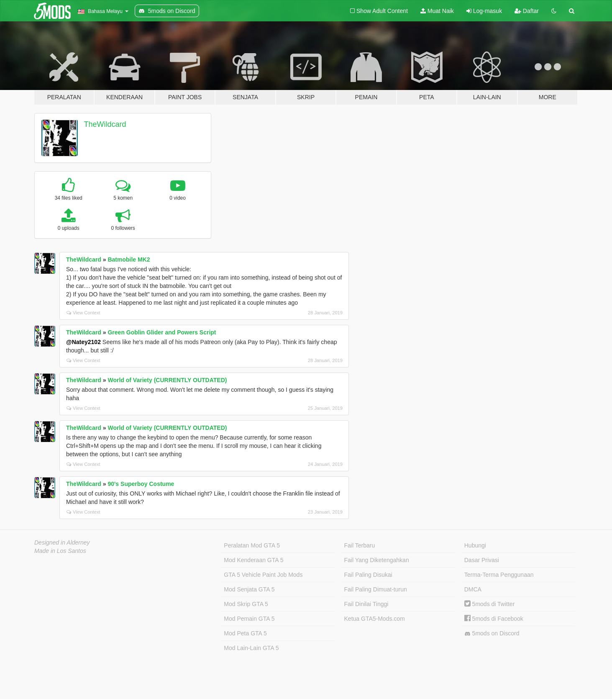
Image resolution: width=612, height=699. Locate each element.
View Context (83, 312)
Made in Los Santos (60, 550)
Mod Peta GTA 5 (245, 633)
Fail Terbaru (359, 545)
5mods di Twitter (489, 604)
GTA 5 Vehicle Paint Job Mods (263, 574)
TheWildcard (105, 124)
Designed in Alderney (62, 542)
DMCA (472, 589)
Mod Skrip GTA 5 (246, 604)
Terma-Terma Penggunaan (499, 574)
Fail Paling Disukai (368, 574)
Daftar (527, 11)
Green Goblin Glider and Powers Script (162, 332)
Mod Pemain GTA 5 (249, 618)
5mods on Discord (492, 633)
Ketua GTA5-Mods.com (374, 618)
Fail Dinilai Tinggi (366, 604)
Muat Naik (437, 11)
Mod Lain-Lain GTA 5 (251, 648)
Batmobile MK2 (129, 259)
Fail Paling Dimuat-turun (375, 589)
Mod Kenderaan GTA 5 (253, 560)
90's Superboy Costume (141, 484)
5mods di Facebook (493, 618)
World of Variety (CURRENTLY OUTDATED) (167, 380)
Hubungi (475, 545)
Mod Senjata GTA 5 (249, 589)
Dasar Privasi (481, 560)
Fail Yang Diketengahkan (376, 560)
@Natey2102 (83, 342)
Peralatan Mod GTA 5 (252, 545)
